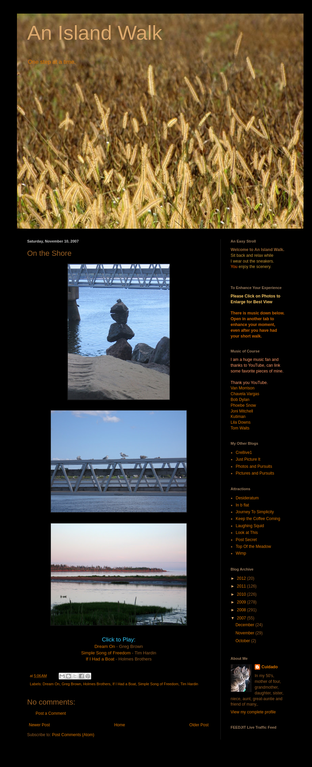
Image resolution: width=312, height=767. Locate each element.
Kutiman (238, 416)
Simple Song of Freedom (106, 652)
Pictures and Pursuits (255, 473)
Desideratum (247, 498)
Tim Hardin (189, 684)
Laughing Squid (250, 525)
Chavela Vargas (245, 393)
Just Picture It (248, 459)
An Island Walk (94, 32)
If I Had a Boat (100, 658)
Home (119, 725)
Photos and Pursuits (254, 466)
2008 (242, 610)
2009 (242, 602)
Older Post (199, 725)
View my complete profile (253, 712)
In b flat (242, 505)
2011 (242, 586)
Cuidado (269, 667)
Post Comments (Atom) (73, 734)
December (245, 624)
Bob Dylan (240, 399)
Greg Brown (71, 684)
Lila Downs (241, 422)
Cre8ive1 (244, 452)
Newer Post (39, 725)
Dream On (105, 646)
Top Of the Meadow (253, 546)
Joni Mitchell (242, 411)
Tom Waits (240, 428)
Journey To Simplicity (255, 512)
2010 (242, 594)
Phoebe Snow (243, 405)
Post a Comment (51, 713)
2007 (242, 618)
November (245, 633)
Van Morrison (242, 388)
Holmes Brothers (96, 684)
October (243, 640)
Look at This (247, 532)
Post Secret (246, 539)
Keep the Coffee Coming (258, 518)
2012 (242, 578)
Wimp (241, 553)
